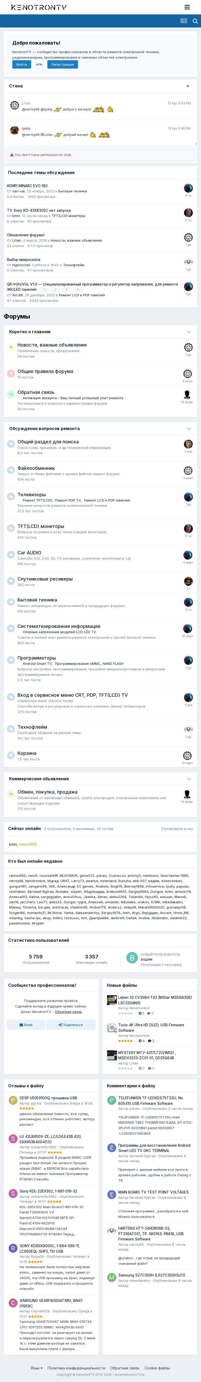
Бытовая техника (72, 191)
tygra (82, 902)
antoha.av (60, 907)
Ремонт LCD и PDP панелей (82, 295)
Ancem (165, 912)
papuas (182, 886)
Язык (37, 1368)
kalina (34, 896)
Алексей (95, 902)
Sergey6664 (138, 891)
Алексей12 (18, 896)
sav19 (13, 902)
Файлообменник (36, 468)
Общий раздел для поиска (48, 441)
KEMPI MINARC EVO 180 (27, 186)
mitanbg (15, 918)
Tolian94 (136, 896)
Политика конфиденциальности (76, 1368)
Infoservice (155, 886)
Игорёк (38, 923)
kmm (16, 216)
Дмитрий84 (99, 918)
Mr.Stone (55, 912)
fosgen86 (17, 912)
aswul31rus (72, 896)
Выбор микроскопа (23, 260)
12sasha (29, 907)
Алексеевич (171, 881)
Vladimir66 (78, 907)
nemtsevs (151, 875)
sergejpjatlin (51, 896)
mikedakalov (172, 902)
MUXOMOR (68, 875)
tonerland (108, 881)
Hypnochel (21, 265)
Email (26, 1024)
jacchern (27, 902)
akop (47, 918)
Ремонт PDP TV (68, 500)
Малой (180, 896)
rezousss (71, 918)
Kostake (62, 891)
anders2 (114, 907)
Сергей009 (40, 1311)
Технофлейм (73, 265)
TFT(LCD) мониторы (68, 216)
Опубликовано (68, 1103)
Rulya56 (37, 1256)
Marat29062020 (151, 907)
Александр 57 (68, 886)
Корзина (27, 753)
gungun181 (17, 886)
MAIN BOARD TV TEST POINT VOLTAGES (153, 1192)
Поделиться (71, 1024)
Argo (136, 912)
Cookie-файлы (157, 1368)
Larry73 (77, 881)
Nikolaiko (128, 902)
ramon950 (17, 875)
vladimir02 (178, 918)
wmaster (112, 902)
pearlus (92, 881)
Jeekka (89, 896)
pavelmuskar (19, 923)
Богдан (44, 907)
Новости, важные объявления (76, 240)
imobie (144, 918)
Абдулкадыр (94, 891)
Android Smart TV (37, 663)
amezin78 (183, 891)
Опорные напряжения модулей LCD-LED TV (59, 632)
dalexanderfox (87, 912)
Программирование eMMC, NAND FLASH (89, 663)
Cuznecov (117, 875)
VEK (52, 886)
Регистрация (63, 64)
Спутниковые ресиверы (45, 579)
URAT (64, 881)
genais (87, 886)
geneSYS (87, 875)
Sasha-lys (32, 918)
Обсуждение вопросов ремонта (44, 428)
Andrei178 (98, 907)
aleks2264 (117, 896)
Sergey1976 (110, 912)
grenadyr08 (176, 907)
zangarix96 (37, 886)
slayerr (76, 891)
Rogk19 (116, 886)
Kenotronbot (35, 881)
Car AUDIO (29, 552)
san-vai (18, 191)
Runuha (124, 881)
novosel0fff (49, 875)
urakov (143, 902)
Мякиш (15, 907)
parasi (102, 875)
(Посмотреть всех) (177, 828)
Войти (21, 64)
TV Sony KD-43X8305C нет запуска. (39, 210)
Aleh (126, 912)
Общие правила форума (45, 371)
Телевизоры (32, 494)
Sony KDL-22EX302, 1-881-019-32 (48, 1191)
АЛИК (155, 902)
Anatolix (102, 886)
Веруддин (150, 912)
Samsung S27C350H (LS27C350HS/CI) (151, 1275)
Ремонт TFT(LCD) (37, 500)
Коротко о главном (30, 331)
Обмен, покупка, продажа (47, 792)
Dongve (156, 891)
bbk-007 (139, 881)
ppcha (36, 1103)
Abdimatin (160, 918)
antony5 (134, 875)
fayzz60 (151, 896)
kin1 (84, 918)
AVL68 (17, 295)
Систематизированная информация (59, 626)
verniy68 (16, 881)
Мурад (52, 881)
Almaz (102, 896)
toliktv (57, 918)
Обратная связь (36, 392)
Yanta (68, 912)
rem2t (32, 875)
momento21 (36, 912)
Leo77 (42, 902)
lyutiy (170, 886)
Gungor (70, 902)
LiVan (16, 240)
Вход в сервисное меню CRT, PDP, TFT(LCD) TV (73, 695)
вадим (153, 881)
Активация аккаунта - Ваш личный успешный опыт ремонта (73, 398)
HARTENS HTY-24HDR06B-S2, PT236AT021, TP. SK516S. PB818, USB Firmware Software (151, 1233)
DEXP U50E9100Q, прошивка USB (48, 1098)
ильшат (166, 896)
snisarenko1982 (44, 1147)
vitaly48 (130, 907)
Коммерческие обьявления (39, 778)
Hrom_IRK (181, 912)
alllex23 (55, 902)
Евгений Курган (41, 891)
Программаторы (37, 657)
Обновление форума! (25, 235)
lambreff (117, 918)
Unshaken (17, 891)
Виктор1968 (134, 886)
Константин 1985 (174, 875)
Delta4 (131, 918)
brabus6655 (116, 891)
